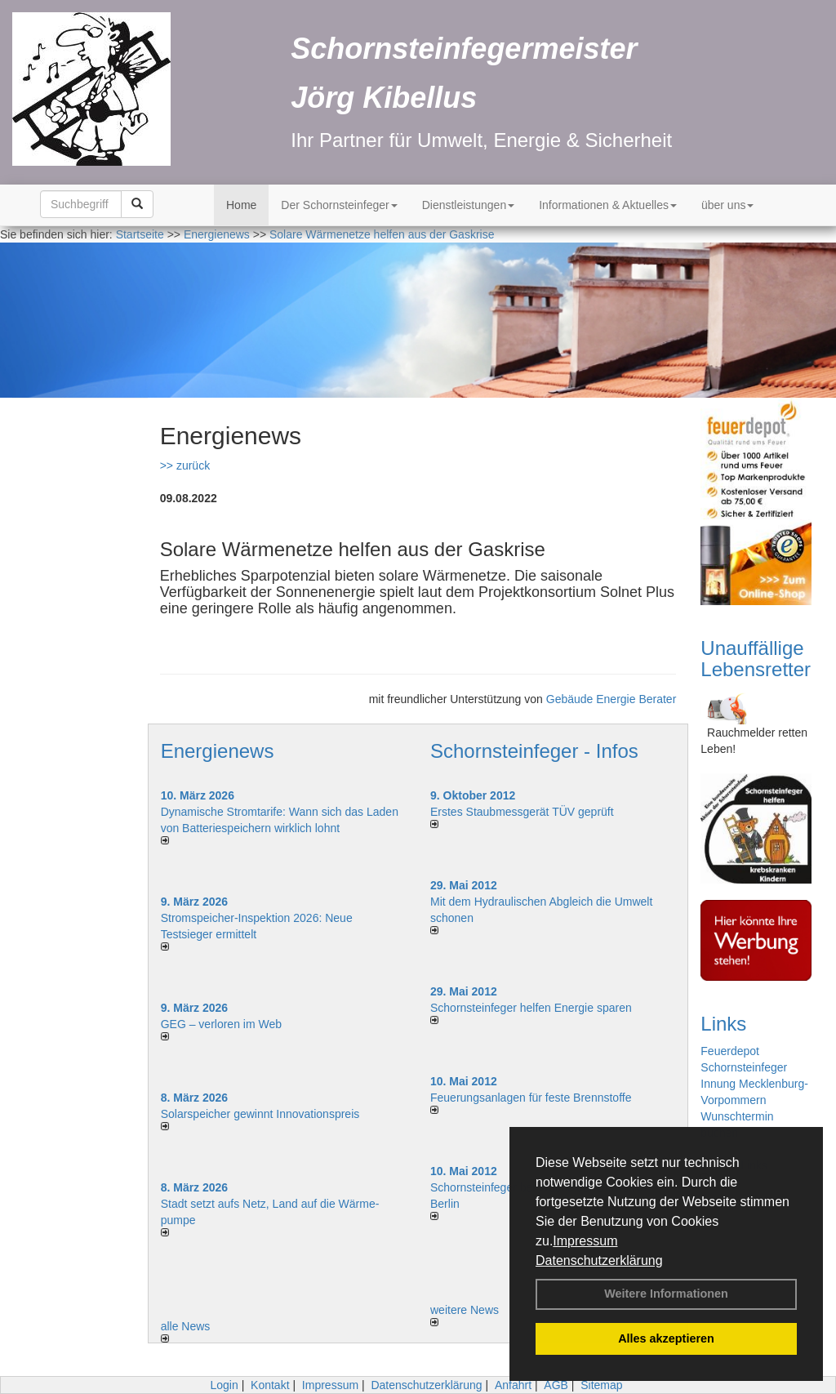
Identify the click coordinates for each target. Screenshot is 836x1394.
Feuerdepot (729, 1051)
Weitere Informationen (666, 1293)
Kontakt (270, 1385)
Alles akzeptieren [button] (666, 1338)
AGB (556, 1385)
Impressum (585, 1241)
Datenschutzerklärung (599, 1260)
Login (224, 1385)
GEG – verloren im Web (221, 1024)
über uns (727, 205)
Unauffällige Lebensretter (755, 658)
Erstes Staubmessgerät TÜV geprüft (522, 811)
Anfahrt (513, 1385)
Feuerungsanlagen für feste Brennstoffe (530, 1097)
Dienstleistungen (468, 205)
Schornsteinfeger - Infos (534, 751)
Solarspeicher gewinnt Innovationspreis (260, 1113)
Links (723, 1024)
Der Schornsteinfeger (339, 205)
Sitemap (601, 1385)
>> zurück (185, 465)
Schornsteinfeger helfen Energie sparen (531, 1007)
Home (241, 205)
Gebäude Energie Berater (611, 699)
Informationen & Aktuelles (608, 205)
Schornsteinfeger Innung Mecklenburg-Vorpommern (754, 1084)
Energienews (217, 751)
